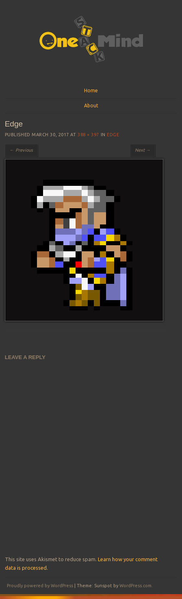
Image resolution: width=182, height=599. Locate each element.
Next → (142, 150)
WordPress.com (135, 585)
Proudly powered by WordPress (40, 585)
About (91, 105)
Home (91, 90)
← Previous (21, 150)
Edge (113, 134)
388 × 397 (88, 134)
